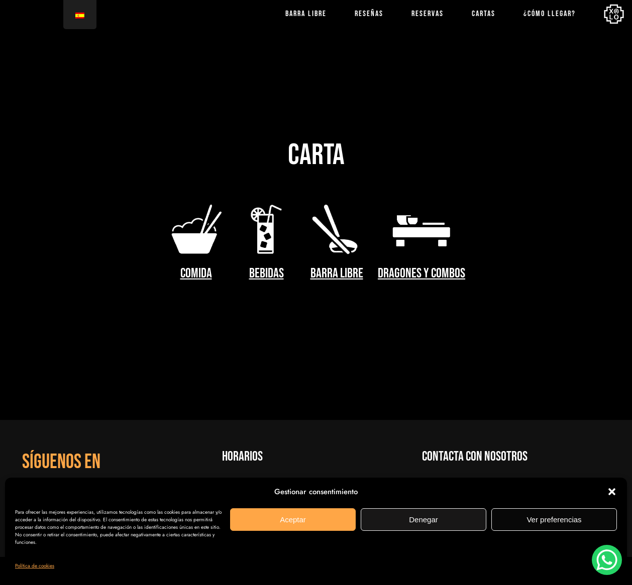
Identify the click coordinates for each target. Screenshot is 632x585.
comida (196, 273)
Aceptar (293, 519)
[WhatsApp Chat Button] (607, 560)
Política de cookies (34, 565)
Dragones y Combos (421, 273)
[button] (612, 492)
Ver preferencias (553, 519)
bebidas (266, 273)
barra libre (336, 273)
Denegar (423, 519)
